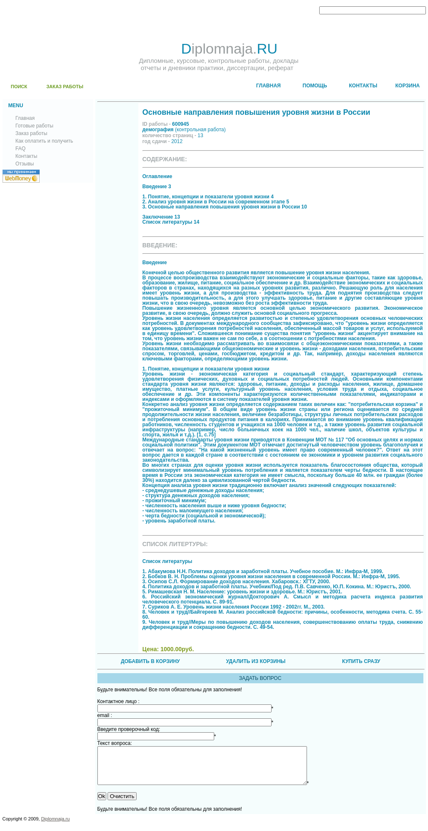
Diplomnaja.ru (55, 826)
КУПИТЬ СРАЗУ (361, 661)
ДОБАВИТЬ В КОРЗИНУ (150, 661)
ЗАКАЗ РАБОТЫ (64, 86)
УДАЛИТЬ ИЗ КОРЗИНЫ (255, 661)
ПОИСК (19, 86)
